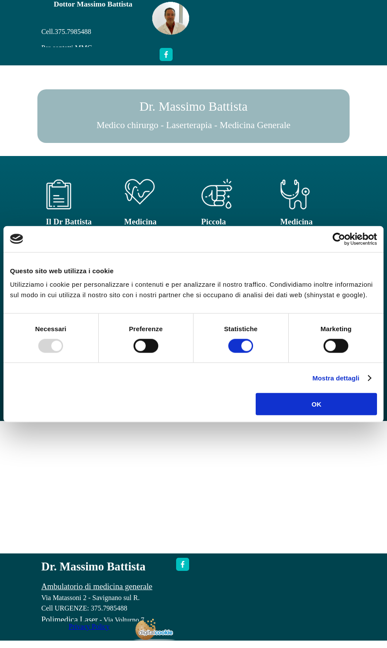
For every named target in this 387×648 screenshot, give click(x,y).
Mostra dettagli (335, 377)
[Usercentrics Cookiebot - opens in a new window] (339, 238)
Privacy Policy (89, 626)
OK (316, 404)
